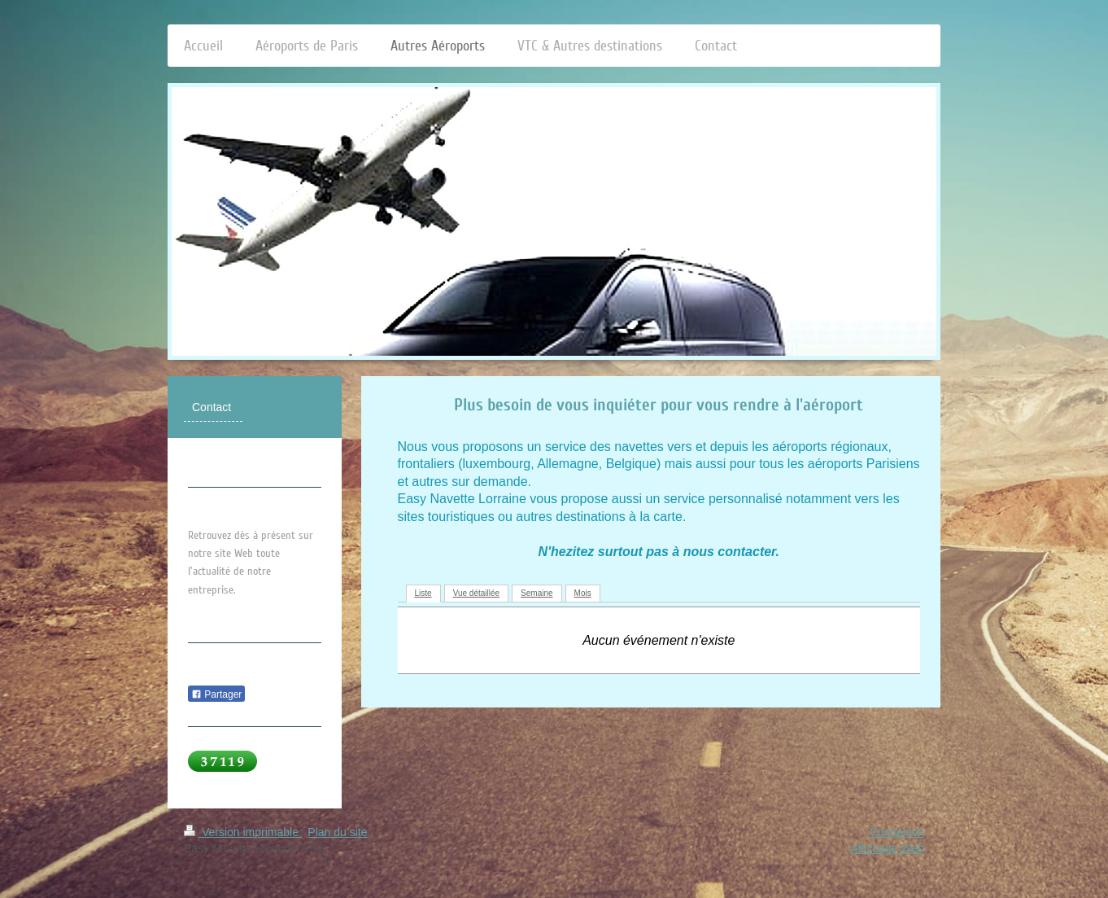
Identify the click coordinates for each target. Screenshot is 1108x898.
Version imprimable (243, 832)
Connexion (897, 832)
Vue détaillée (476, 593)
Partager (216, 694)
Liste (423, 593)
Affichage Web (887, 848)
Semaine (536, 593)
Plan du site (337, 832)
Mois (582, 593)
